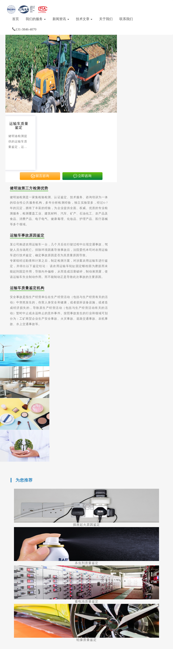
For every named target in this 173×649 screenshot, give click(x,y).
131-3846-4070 (24, 29)
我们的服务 (36, 19)
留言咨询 (40, 176)
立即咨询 (82, 176)
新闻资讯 (60, 19)
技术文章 (84, 19)
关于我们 (106, 19)
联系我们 (126, 19)
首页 (15, 19)
